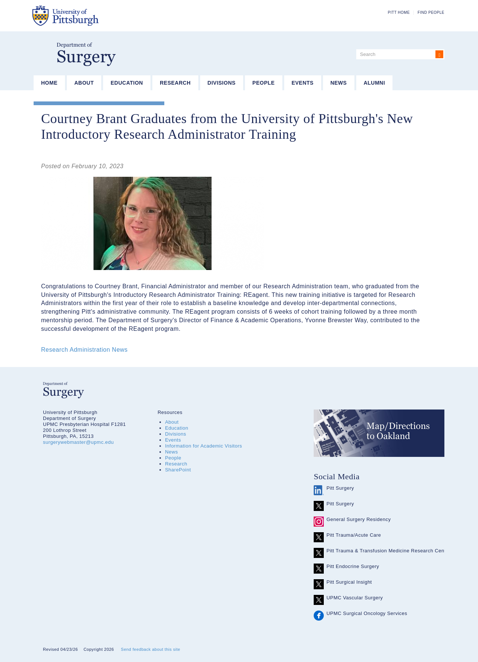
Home (49, 83)
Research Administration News (84, 349)
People (263, 83)
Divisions (222, 83)
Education (127, 83)
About (84, 83)
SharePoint (178, 470)
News (338, 83)
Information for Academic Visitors (203, 446)
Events (303, 83)
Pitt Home (399, 12)
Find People (431, 12)
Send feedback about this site (150, 649)
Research (175, 83)
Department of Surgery (86, 54)
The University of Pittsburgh (102, 16)
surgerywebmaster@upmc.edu (78, 442)
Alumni (374, 83)
